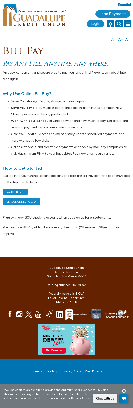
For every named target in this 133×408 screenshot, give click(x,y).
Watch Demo (15, 191)
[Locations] (110, 23)
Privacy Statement (83, 398)
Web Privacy (93, 371)
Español (124, 4)
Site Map (52, 371)
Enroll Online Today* (21, 201)
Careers (36, 371)
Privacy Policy (72, 371)
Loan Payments (113, 13)
